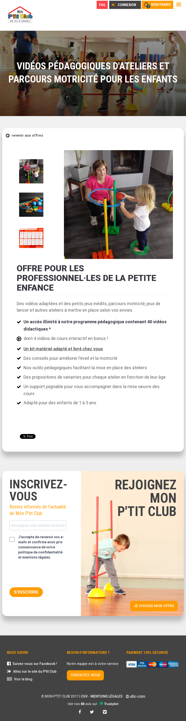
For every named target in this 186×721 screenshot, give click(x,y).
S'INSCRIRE (26, 592)
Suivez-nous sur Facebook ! (35, 664)
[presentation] (46, 574)
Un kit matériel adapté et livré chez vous (63, 348)
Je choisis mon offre (154, 606)
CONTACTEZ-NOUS (85, 675)
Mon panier (161, 4)
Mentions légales (107, 696)
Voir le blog (23, 679)
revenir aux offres (24, 135)
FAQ (102, 5)
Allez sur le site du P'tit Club (34, 671)
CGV (84, 696)
